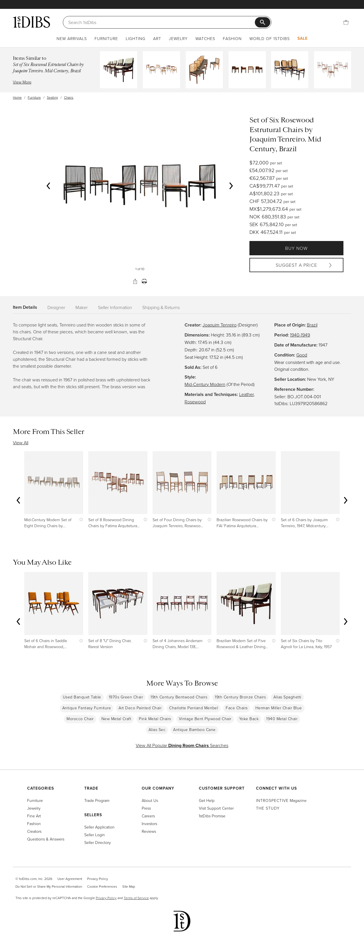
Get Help (207, 800)
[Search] (161, 22)
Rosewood (195, 402)
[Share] (135, 281)
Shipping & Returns (161, 307)
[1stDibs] (31, 22)
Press (146, 808)
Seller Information (115, 307)
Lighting (135, 38)
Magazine (281, 800)
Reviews (149, 831)
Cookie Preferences (102, 886)
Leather (246, 394)
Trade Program (96, 800)
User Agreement (69, 878)
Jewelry (178, 38)
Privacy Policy (97, 878)
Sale (302, 38)
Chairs (68, 97)
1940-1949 (300, 335)
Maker (81, 307)
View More (22, 82)
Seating (52, 97)
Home (17, 97)
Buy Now (296, 248)
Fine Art (34, 815)
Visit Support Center (216, 808)
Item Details (25, 307)
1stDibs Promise (212, 815)
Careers (148, 815)
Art (157, 38)
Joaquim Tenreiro (220, 325)
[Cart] (346, 22)
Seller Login (94, 834)
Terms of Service (136, 897)
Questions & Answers (45, 839)
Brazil (312, 325)
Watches (205, 38)
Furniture (106, 38)
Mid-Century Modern (205, 384)
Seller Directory (97, 842)
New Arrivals (72, 38)
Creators (34, 831)
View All (20, 442)
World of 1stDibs (269, 38)
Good (301, 355)
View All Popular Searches (182, 745)
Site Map (128, 886)
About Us (150, 800)
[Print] (144, 281)
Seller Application (99, 827)
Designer (56, 307)
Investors (149, 823)
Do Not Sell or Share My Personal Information (48, 886)
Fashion (232, 38)
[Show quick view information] (80, 520)
